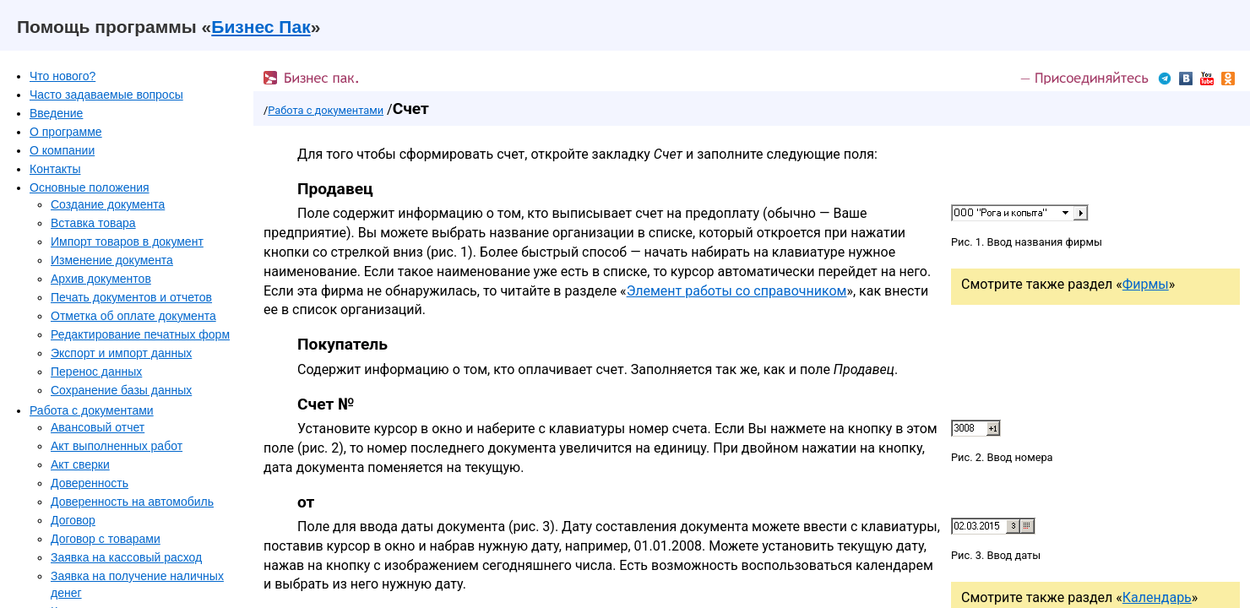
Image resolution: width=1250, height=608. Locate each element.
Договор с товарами (105, 539)
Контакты (55, 169)
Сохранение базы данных (121, 390)
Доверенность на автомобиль (132, 501)
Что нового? (62, 76)
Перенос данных (96, 371)
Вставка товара (93, 223)
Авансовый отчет (97, 427)
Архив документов (101, 278)
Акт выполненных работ (116, 446)
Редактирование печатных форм (140, 334)
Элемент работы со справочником (737, 291)
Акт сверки (80, 464)
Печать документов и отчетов (131, 297)
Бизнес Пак (260, 26)
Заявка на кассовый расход (126, 557)
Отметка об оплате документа (133, 316)
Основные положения (89, 187)
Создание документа (108, 204)
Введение (56, 113)
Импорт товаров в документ (127, 241)
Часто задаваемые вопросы (106, 94)
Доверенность (89, 483)
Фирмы (1145, 284)
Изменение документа (112, 260)
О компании (62, 150)
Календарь (1157, 597)
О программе (66, 131)
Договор (73, 520)
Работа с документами (92, 410)
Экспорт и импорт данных (121, 353)
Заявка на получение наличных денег (137, 584)
